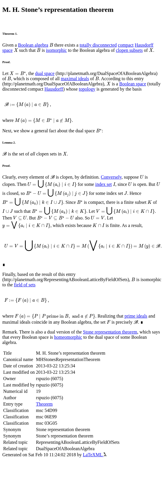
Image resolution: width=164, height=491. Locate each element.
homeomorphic (68, 337)
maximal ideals (75, 78)
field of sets (25, 284)
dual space (44, 73)
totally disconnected (98, 45)
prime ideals (135, 316)
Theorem (44, 404)
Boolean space (132, 83)
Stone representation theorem (110, 331)
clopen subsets (129, 50)
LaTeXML (95, 454)
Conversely (111, 177)
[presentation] (51, 45)
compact (126, 45)
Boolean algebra (33, 45)
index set (103, 184)
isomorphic (56, 50)
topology (87, 89)
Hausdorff (54, 89)
